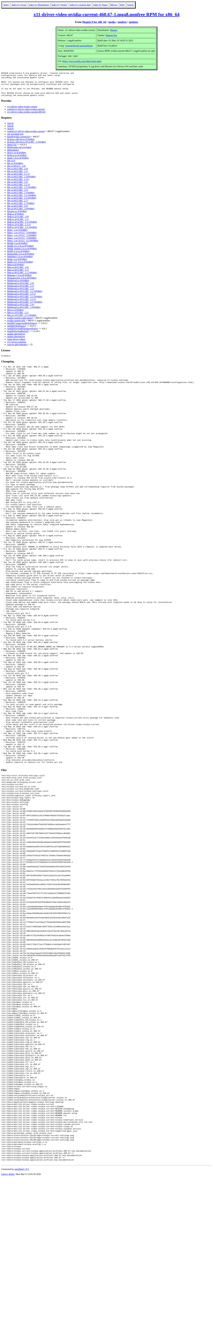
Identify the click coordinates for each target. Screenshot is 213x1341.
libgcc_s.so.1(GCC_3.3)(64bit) (22, 240)
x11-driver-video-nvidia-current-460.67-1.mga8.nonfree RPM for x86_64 (106, 14)
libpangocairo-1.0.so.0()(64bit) (21, 283)
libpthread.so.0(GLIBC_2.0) (20, 288)
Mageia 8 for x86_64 (94, 22)
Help (122, 5)
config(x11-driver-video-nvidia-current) (26, 114)
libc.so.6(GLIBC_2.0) (17, 173)
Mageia (113, 30)
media (112, 22)
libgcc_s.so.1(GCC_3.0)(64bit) (22, 237)
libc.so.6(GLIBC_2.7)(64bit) (20, 208)
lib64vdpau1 (13, 155)
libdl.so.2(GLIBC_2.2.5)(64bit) (22, 227)
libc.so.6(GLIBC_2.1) (17, 176)
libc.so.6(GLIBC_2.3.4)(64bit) (21, 203)
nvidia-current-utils (16, 325)
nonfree (122, 22)
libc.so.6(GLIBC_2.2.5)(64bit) (21, 192)
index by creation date (80, 5)
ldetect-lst (11, 149)
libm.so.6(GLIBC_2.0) (18, 272)
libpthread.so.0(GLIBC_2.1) (20, 291)
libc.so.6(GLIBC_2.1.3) (18, 179)
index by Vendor (59, 5)
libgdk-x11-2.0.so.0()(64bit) (20, 251)
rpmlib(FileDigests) (16, 331)
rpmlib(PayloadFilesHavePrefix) (22, 333)
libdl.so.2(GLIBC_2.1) (18, 224)
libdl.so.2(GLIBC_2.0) (18, 221)
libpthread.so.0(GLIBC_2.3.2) (21, 299)
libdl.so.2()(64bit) (15, 219)
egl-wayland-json (15, 139)
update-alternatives (16, 339)
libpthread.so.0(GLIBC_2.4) (20, 309)
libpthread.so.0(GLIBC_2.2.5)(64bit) (24, 296)
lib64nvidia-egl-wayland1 (19, 152)
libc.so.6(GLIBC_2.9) (17, 211)
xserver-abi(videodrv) (17, 349)
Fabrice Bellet (7, 1337)
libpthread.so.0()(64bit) (18, 285)
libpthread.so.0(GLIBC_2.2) (20, 293)
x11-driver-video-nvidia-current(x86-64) (26, 117)
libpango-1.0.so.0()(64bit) (19, 280)
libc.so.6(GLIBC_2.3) (17, 195)
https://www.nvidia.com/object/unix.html (81, 61)
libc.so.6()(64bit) (15, 168)
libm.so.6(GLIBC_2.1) (18, 275)
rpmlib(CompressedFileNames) (22, 328)
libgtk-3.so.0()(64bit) (17, 264)
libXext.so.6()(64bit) (17, 160)
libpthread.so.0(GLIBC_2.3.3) (21, 304)
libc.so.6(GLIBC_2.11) (18, 184)
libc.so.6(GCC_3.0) (16, 171)
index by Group (18, 5)
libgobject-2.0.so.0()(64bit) (20, 261)
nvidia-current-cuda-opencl (20, 323)
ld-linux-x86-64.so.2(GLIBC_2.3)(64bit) (26, 147)
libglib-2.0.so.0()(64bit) (18, 256)
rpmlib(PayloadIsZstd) (18, 336)
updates (133, 22)
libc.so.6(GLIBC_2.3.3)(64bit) (21, 200)
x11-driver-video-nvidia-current (22, 111)
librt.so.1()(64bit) (15, 315)
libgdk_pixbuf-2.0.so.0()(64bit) (22, 253)
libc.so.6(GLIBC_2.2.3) (18, 189)
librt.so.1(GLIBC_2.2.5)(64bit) (22, 320)
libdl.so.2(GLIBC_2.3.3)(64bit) (22, 232)
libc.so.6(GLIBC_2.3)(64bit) (20, 197)
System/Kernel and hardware (79, 45)
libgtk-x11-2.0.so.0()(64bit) (20, 267)
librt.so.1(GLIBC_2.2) (17, 317)
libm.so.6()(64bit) (15, 269)
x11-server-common (16, 347)
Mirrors (113, 5)
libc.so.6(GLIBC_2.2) (17, 187)
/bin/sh (10, 128)
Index (6, 5)
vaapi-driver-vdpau (16, 344)
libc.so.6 (11, 165)
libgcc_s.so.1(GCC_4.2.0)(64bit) (22, 245)
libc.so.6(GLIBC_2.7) (17, 205)
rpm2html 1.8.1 (21, 1332)
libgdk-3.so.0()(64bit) (17, 248)
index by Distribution (39, 5)
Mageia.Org (111, 35)
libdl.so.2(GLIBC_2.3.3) (18, 229)
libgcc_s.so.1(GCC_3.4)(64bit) (22, 243)
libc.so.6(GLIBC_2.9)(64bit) (20, 213)
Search (130, 5)
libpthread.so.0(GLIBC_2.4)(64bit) (23, 312)
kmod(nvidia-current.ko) (18, 141)
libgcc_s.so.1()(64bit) (17, 235)
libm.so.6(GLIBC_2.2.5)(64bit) (22, 277)
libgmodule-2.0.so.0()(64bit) (20, 259)
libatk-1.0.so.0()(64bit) (18, 163)
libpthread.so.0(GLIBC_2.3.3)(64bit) (24, 307)
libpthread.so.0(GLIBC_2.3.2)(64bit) (24, 301)
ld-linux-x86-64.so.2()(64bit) (21, 144)
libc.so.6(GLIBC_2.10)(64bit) (21, 181)
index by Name (100, 5)
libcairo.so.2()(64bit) (17, 216)
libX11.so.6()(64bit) (16, 157)
